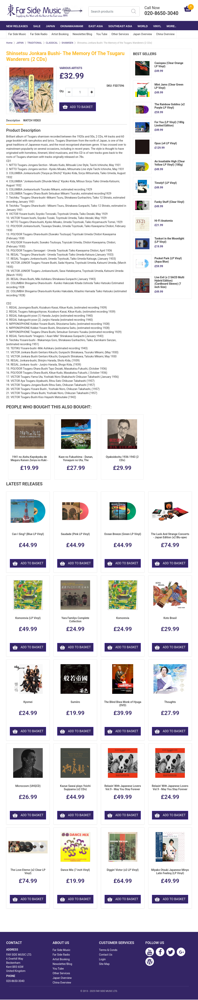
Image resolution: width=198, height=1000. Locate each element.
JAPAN (50, 26)
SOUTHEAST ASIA (120, 26)
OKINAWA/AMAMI (71, 26)
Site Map (104, 964)
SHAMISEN (67, 42)
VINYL (157, 26)
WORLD (142, 26)
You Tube (101, 34)
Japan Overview (142, 34)
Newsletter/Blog (82, 34)
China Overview (165, 34)
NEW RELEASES (17, 26)
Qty (60, 91)
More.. (171, 26)
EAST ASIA (96, 26)
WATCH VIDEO (32, 120)
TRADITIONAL (34, 42)
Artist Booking (59, 34)
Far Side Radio (38, 34)
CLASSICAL (52, 42)
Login (102, 959)
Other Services (120, 34)
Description (13, 120)
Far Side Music (17, 34)
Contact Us (105, 955)
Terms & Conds (108, 950)
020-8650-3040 (15, 981)
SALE (36, 26)
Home (9, 42)
